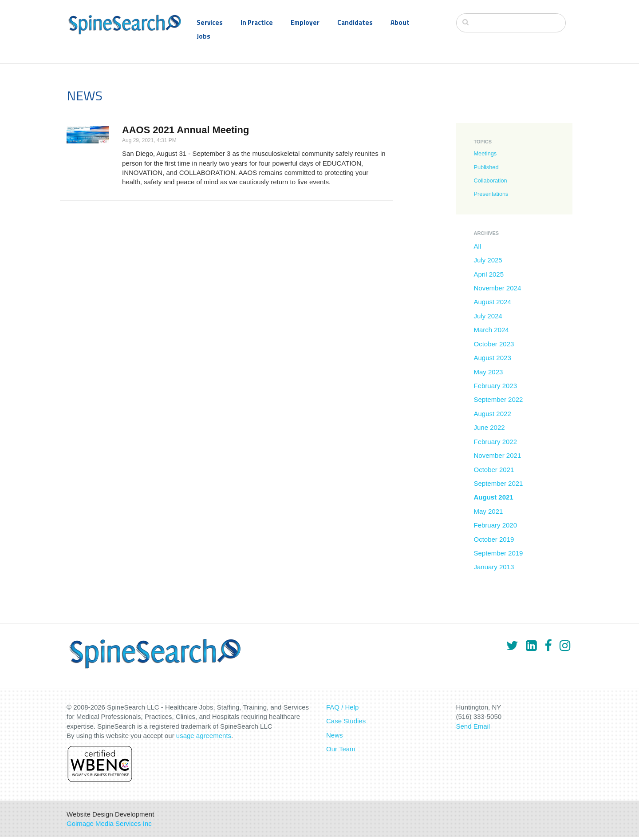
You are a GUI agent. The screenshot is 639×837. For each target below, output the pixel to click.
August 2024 (492, 301)
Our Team (340, 749)
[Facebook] (548, 646)
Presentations (491, 193)
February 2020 (495, 525)
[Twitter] (512, 646)
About (400, 22)
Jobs (203, 36)
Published (486, 167)
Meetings (485, 153)
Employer (305, 22)
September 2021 (498, 483)
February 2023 (495, 385)
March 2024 (491, 329)
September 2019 (498, 553)
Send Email (473, 726)
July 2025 (488, 260)
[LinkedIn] (531, 646)
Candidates (355, 22)
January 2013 (494, 567)
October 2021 (494, 469)
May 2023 (488, 372)
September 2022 (498, 399)
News (334, 735)
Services (210, 22)
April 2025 (489, 274)
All (477, 246)
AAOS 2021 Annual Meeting (185, 129)
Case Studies (346, 721)
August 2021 (493, 497)
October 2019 (494, 539)
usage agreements (203, 735)
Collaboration (490, 180)
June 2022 (489, 427)
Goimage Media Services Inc (109, 823)
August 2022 (492, 413)
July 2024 (488, 316)
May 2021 (488, 511)
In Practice (257, 22)
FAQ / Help (342, 707)
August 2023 (492, 357)
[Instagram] (565, 646)
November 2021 (497, 455)
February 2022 (495, 441)
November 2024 (497, 288)
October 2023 (494, 344)
